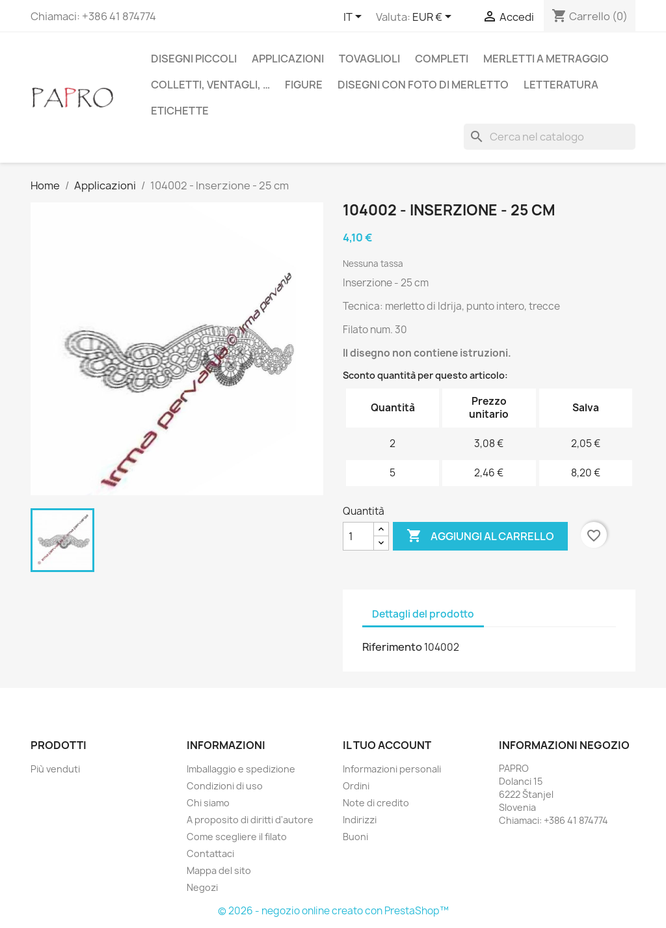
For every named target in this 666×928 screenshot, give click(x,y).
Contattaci (210, 853)
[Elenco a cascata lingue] (354, 17)
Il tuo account (387, 745)
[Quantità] (358, 536)
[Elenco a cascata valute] (434, 17)
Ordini (356, 786)
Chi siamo (208, 803)
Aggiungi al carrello (480, 536)
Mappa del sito (219, 870)
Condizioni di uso (225, 786)
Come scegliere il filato (237, 836)
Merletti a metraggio (546, 58)
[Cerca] (549, 137)
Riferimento (392, 646)
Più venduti (55, 769)
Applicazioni (288, 58)
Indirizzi (360, 819)
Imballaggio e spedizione (241, 769)
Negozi (202, 887)
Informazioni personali (392, 769)
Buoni (355, 836)
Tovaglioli (369, 58)
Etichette (180, 110)
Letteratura (561, 84)
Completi (441, 58)
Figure (304, 84)
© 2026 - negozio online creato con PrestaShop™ (333, 911)
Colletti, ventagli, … (210, 84)
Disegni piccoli (194, 58)
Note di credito (376, 803)
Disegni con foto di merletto (423, 84)
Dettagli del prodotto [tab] (423, 614)
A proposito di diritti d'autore (250, 819)
